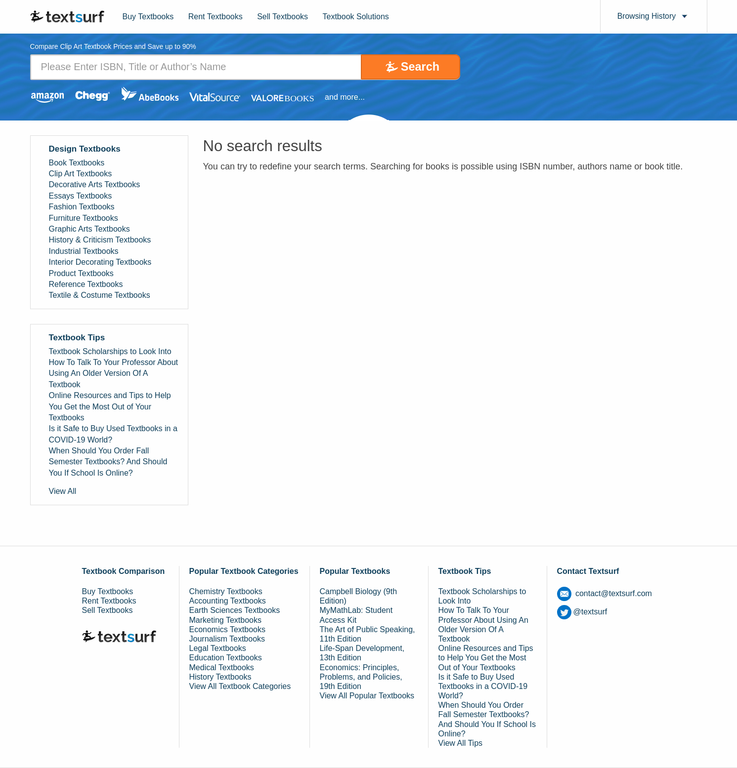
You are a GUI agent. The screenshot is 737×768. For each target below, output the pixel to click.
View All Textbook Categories (240, 686)
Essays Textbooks (80, 196)
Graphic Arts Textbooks (89, 229)
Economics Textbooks (227, 629)
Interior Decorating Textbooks (100, 262)
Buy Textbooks (148, 16)
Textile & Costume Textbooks (99, 295)
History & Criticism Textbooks (100, 240)
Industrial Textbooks (84, 251)
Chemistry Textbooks (225, 591)
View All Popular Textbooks (367, 695)
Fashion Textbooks (82, 206)
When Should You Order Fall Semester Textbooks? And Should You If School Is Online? (108, 461)
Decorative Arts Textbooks (94, 185)
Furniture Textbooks (83, 218)
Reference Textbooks (86, 284)
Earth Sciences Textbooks (234, 610)
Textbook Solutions (356, 16)
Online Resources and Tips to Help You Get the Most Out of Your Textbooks (110, 406)
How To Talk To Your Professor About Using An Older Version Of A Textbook (113, 373)
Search (418, 67)
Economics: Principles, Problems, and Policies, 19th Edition (361, 676)
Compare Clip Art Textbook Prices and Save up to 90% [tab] (114, 47)
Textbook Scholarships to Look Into (110, 351)
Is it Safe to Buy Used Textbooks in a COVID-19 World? (113, 434)
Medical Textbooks (221, 667)
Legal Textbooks (217, 648)
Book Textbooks (77, 163)
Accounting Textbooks (227, 601)
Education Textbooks (225, 657)
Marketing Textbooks (225, 620)
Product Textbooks (81, 273)
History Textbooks (220, 677)
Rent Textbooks (215, 16)
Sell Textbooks (282, 16)
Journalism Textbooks (227, 639)
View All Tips (460, 743)
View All (63, 491)
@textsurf (582, 611)
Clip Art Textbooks (80, 173)
